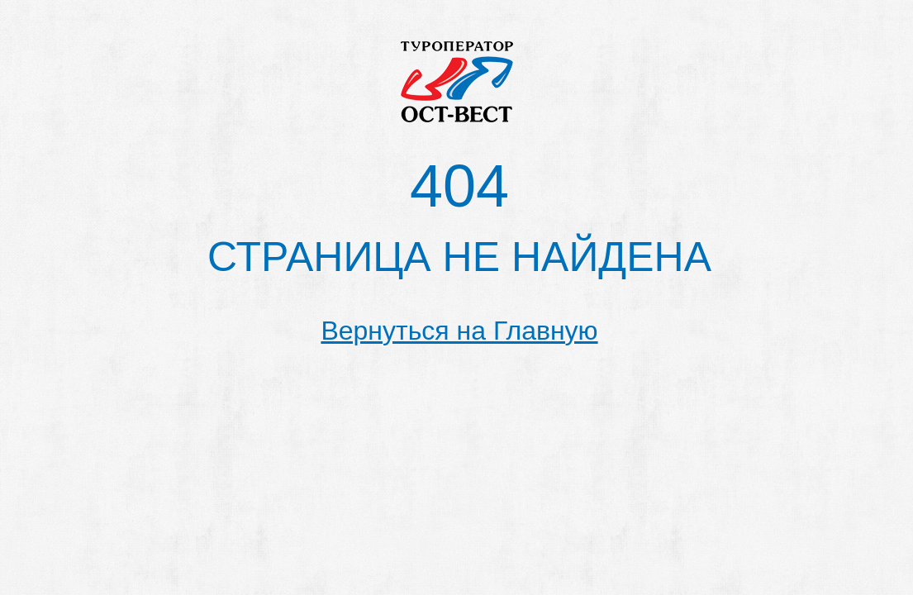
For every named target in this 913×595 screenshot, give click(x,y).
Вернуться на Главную (459, 330)
